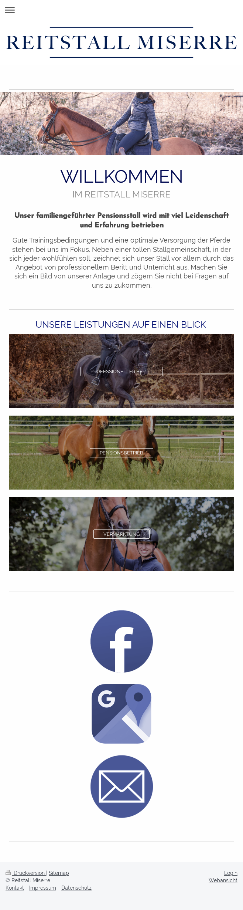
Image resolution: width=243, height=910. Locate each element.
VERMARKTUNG (121, 534)
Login (230, 873)
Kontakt (15, 888)
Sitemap (59, 873)
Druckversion (26, 873)
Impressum (42, 888)
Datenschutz (76, 888)
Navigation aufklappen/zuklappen (121, 10)
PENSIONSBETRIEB (121, 453)
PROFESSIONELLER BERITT (121, 371)
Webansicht (223, 880)
